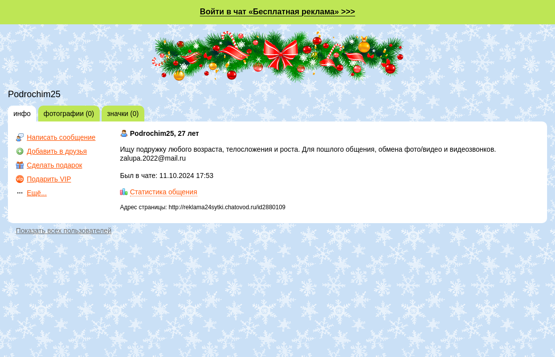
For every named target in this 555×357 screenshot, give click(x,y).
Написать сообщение (61, 137)
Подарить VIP (49, 179)
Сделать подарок (54, 165)
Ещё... (37, 193)
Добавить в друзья (57, 151)
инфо (22, 114)
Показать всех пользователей (64, 231)
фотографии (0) (69, 114)
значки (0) (123, 114)
